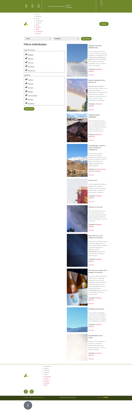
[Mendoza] (25, 56)
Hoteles (46, 368)
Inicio (37, 14)
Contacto (38, 23)
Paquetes (91, 71)
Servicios (38, 16)
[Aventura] (25, 85)
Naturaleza (91, 136)
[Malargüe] (25, 52)
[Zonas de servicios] (38, 38)
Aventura (98, 324)
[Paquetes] (25, 77)
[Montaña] (25, 97)
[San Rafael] (25, 64)
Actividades (47, 366)
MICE (37, 18)
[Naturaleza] (25, 101)
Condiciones (39, 20)
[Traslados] (25, 81)
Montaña (97, 171)
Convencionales (101, 169)
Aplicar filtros (86, 38)
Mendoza (99, 104)
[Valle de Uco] (25, 68)
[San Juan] (25, 60)
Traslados (47, 372)
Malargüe (99, 69)
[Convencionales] (25, 93)
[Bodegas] (25, 89)
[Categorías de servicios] (66, 38)
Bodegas (98, 196)
